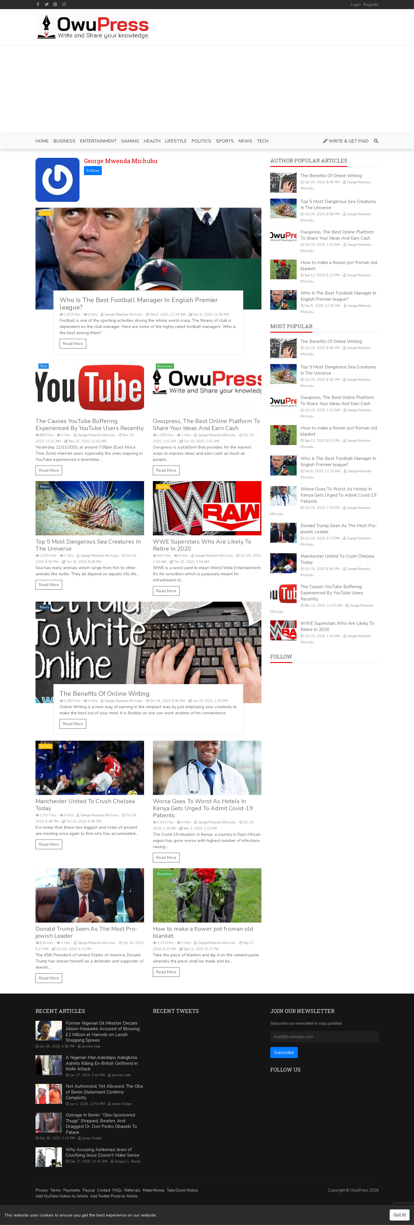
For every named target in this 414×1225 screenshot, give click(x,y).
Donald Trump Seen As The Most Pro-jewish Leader (87, 932)
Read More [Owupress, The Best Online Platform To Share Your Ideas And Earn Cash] (166, 470)
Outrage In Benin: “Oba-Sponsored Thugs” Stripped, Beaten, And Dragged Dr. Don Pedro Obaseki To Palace (101, 1123)
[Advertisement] (207, 89)
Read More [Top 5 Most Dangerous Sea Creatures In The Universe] (49, 585)
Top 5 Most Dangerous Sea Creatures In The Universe (88, 545)
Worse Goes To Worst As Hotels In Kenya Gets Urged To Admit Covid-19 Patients (203, 808)
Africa (162, 746)
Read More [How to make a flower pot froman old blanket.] (166, 972)
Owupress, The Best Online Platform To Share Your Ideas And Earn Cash (206, 424)
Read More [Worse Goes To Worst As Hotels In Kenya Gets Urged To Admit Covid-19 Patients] (166, 857)
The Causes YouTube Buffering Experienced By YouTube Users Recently (90, 424)
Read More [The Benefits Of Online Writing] (73, 724)
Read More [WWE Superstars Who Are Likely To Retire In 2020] (166, 591)
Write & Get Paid (346, 141)
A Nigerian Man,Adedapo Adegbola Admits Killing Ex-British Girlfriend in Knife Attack (102, 1063)
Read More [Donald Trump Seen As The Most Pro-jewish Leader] (49, 978)
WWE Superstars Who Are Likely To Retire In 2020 (202, 545)
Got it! (399, 1215)
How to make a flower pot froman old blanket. (203, 932)
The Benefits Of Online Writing (105, 693)
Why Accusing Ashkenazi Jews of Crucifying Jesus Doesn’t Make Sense (102, 1152)
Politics (46, 874)
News (44, 486)
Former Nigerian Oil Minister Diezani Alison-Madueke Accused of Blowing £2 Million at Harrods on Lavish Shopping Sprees (103, 1031)
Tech (43, 366)
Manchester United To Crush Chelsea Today (85, 804)
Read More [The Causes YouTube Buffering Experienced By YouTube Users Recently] (49, 470)
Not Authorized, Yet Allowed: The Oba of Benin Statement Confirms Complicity (104, 1092)
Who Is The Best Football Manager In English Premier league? (139, 304)
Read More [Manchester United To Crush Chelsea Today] (49, 844)
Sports (45, 213)
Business (165, 366)
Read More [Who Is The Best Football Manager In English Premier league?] (73, 343)
